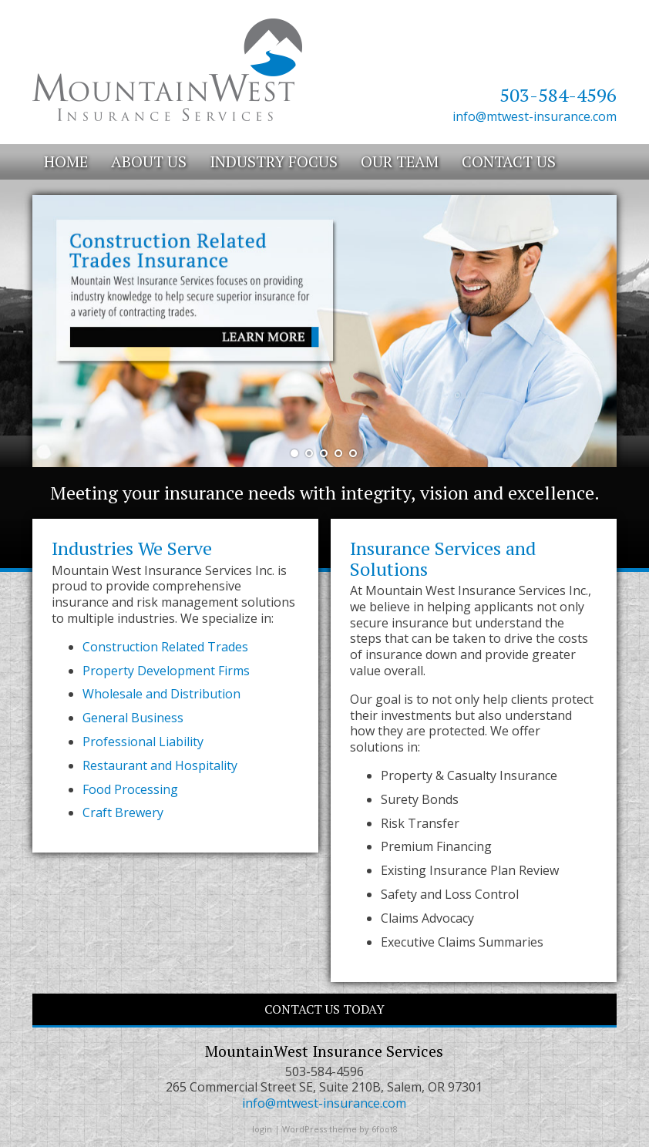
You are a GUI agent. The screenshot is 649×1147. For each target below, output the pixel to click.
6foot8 (385, 1129)
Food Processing (130, 789)
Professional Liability (142, 741)
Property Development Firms (166, 670)
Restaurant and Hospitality (159, 765)
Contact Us (509, 161)
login (262, 1129)
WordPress (304, 1129)
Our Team (400, 161)
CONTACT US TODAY (324, 1009)
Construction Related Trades (165, 646)
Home (66, 161)
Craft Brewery (122, 812)
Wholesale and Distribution (161, 693)
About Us (149, 161)
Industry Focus (274, 161)
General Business (132, 717)
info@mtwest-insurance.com (534, 116)
